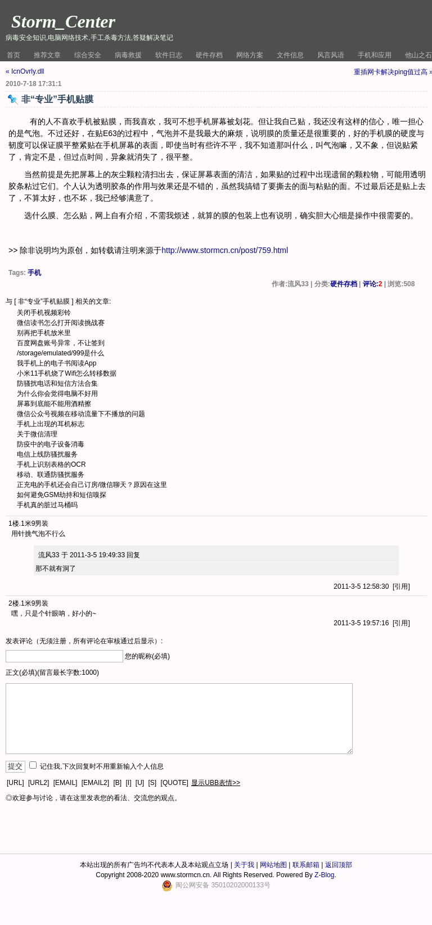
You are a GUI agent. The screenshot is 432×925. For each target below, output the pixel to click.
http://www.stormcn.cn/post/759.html (224, 250)
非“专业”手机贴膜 (44, 301)
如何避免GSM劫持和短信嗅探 (61, 495)
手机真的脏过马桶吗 (47, 505)
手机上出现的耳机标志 (50, 424)
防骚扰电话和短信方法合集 (57, 383)
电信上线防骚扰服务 (47, 454)
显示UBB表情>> (215, 783)
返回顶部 (338, 865)
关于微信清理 (37, 434)
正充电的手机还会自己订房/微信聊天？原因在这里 (92, 485)
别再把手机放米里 (44, 333)
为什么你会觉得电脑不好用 (57, 394)
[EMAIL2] (95, 783)
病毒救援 (128, 55)
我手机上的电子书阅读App (56, 363)
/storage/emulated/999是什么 (60, 353)
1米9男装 (34, 523)
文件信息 (290, 55)
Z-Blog (324, 875)
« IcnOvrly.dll (25, 71)
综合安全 (87, 55)
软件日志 (168, 55)
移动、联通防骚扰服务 (50, 475)
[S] (152, 783)
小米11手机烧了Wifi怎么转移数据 (66, 373)
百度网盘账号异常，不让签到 (61, 343)
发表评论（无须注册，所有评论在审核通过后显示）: (84, 641)
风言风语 (330, 55)
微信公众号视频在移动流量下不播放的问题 (81, 414)
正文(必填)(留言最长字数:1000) (52, 672)
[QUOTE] (174, 783)
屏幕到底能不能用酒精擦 (54, 404)
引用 (401, 586)
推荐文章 (47, 55)
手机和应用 (375, 55)
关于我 (244, 865)
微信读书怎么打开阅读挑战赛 (61, 323)
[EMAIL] (65, 783)
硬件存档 (209, 55)
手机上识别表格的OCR (51, 464)
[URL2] (38, 783)
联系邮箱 (306, 865)
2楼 (13, 603)
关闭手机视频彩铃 (44, 313)
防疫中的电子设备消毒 (50, 444)
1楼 (13, 523)
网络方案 (249, 55)
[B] (117, 783)
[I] (128, 783)
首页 (13, 55)
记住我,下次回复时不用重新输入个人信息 (101, 766)
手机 (34, 273)
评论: (372, 284)
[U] (140, 783)
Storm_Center (63, 21)
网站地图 (273, 865)
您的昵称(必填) (147, 656)
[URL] (15, 783)
